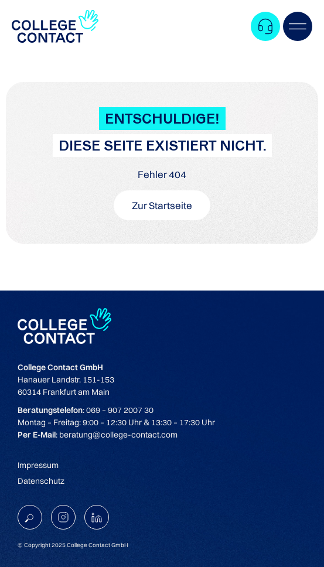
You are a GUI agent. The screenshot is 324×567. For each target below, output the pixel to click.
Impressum (38, 465)
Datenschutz (41, 481)
